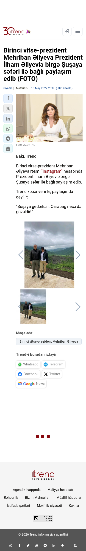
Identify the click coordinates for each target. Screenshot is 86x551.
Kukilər (74, 506)
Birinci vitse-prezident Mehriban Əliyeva (48, 341)
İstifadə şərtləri (18, 506)
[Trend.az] (17, 31)
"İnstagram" (52, 171)
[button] (8, 98)
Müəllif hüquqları (69, 498)
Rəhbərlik (11, 498)
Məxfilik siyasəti (49, 506)
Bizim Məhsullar (37, 498)
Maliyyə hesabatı (60, 490)
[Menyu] (78, 31)
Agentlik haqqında (27, 490)
